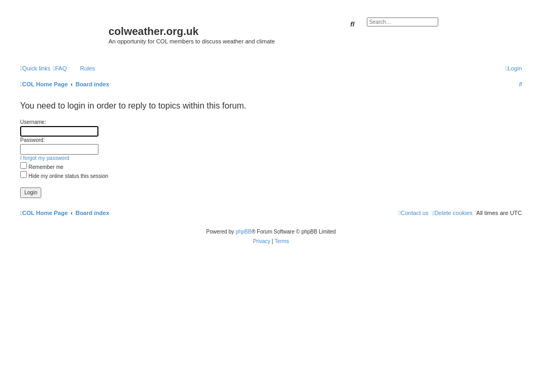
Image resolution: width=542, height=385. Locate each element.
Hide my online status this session (64, 176)
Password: (32, 140)
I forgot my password (44, 158)
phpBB (243, 232)
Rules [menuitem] (87, 68)
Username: (33, 122)
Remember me (42, 167)
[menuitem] (60, 68)
